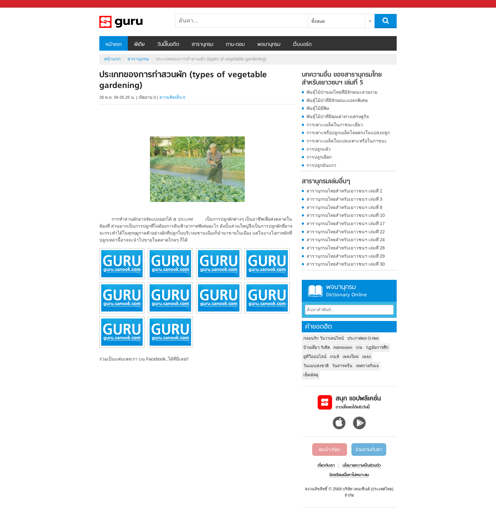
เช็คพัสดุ (310, 375)
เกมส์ (334, 356)
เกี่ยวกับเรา (326, 465)
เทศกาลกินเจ (367, 365)
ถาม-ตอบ (235, 45)
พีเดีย (139, 45)
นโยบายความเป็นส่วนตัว (362, 465)
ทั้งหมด (318, 21)
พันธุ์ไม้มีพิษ (318, 108)
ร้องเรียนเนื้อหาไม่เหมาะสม (349, 475)
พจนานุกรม (268, 45)
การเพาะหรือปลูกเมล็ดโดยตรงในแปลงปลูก (348, 132)
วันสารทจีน (342, 365)
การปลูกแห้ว (319, 149)
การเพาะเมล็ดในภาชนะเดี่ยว (335, 124)
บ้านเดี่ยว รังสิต (316, 347)
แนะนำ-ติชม (329, 450)
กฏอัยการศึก (377, 347)
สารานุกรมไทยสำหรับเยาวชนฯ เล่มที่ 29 (346, 256)
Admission (342, 347)
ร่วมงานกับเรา (369, 450)
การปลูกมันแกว (321, 165)
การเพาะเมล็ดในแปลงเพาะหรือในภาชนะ (347, 140)
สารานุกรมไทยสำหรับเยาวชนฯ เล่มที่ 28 (346, 247)
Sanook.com (19, 4)
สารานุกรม (202, 45)
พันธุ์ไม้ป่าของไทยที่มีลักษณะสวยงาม (342, 92)
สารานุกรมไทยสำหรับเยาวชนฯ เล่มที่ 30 (346, 264)
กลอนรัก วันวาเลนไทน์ (323, 338)
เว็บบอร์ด (302, 45)
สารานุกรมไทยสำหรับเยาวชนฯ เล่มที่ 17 (346, 223)
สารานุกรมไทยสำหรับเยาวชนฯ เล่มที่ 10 (346, 215)
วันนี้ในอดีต (168, 45)
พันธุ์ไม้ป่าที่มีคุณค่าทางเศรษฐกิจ (338, 116)
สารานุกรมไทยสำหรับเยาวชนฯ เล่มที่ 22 (346, 231)
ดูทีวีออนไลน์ (314, 356)
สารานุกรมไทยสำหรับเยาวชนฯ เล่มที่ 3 (344, 199)
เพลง (366, 356)
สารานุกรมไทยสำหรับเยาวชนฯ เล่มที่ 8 (344, 207)
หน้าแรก (113, 45)
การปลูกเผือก (319, 157)
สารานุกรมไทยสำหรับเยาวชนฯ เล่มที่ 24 (346, 239)
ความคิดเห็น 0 (172, 97)
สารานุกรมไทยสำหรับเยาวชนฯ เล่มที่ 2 (344, 190)
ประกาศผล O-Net (363, 338)
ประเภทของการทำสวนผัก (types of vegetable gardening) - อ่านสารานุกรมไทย (132, 21)
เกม (359, 347)
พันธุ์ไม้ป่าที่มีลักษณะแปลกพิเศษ (337, 100)
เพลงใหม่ (351, 356)
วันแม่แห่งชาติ (316, 365)
